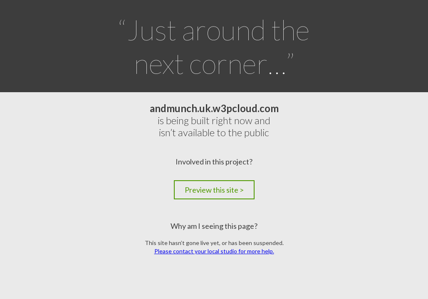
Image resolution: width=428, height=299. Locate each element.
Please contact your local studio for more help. (214, 251)
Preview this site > (214, 189)
